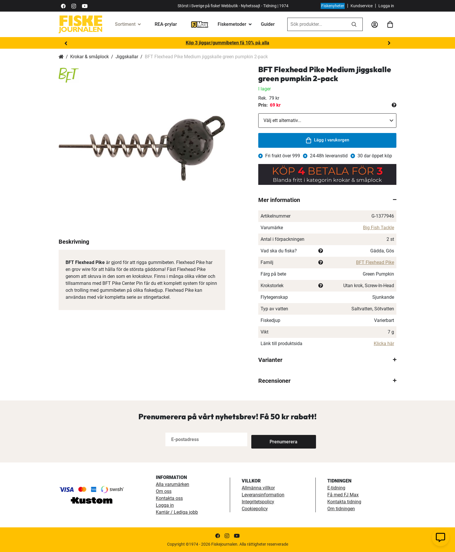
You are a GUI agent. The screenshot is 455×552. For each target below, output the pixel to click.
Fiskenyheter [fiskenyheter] (332, 5)
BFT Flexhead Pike (375, 262)
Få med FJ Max (343, 495)
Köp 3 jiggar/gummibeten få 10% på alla (227, 42)
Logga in (386, 5)
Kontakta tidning (344, 501)
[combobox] (317, 24)
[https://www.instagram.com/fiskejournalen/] (73, 5)
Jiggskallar (126, 56)
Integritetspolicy (258, 501)
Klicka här (384, 343)
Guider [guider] (268, 24)
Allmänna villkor (258, 488)
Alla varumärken (172, 484)
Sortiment (125, 24)
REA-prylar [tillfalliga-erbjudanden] (166, 24)
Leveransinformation (263, 495)
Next (389, 43)
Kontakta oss (169, 498)
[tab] (327, 200)
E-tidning (336, 488)
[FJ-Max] (199, 24)
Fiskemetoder (232, 24)
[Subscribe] (270, 439)
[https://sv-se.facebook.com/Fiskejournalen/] (63, 5)
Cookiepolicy (255, 508)
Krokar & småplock (89, 56)
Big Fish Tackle (378, 227)
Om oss (163, 491)
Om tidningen (341, 508)
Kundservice (362, 5)
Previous (66, 43)
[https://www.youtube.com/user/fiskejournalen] (85, 5)
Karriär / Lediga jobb (177, 512)
